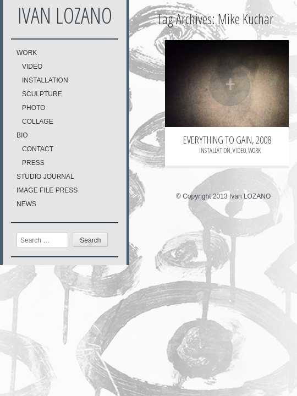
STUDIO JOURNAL (45, 176)
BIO (22, 135)
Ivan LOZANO (65, 15)
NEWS (26, 204)
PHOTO (33, 108)
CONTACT (37, 149)
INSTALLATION (45, 80)
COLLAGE (37, 121)
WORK (26, 53)
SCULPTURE (42, 94)
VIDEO (32, 66)
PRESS (33, 163)
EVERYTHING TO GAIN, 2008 (227, 139)
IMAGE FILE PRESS (47, 190)
